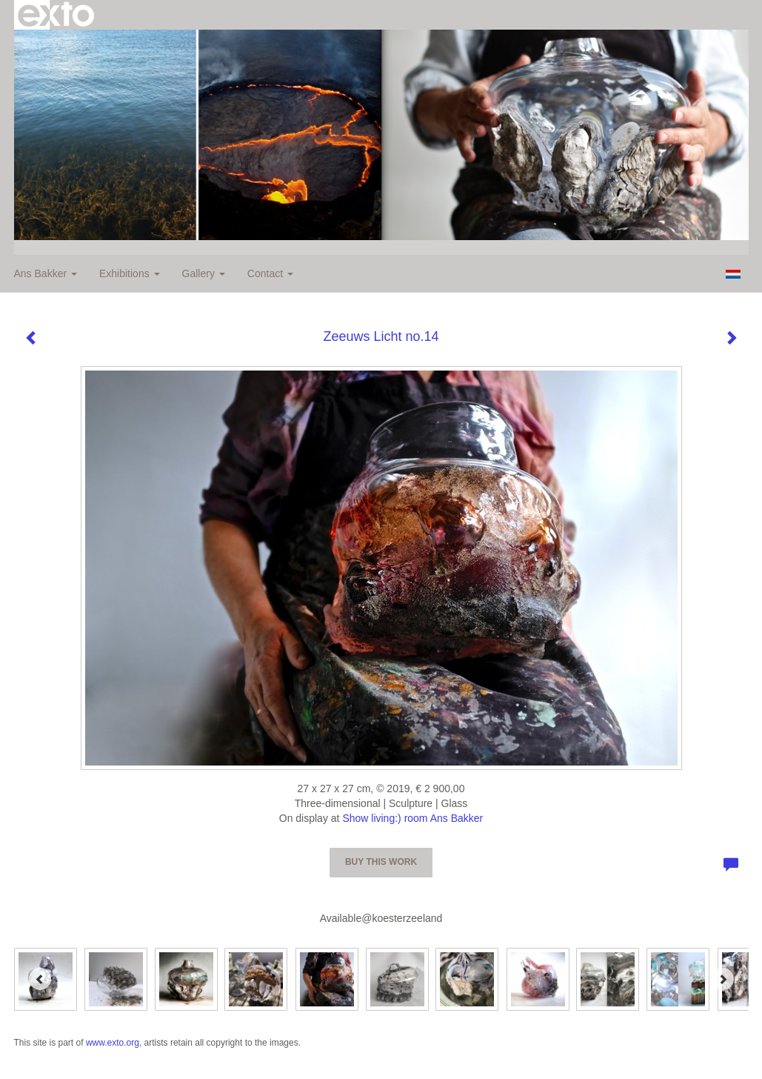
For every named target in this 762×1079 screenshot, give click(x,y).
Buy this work (381, 862)
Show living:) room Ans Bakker (412, 818)
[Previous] (40, 979)
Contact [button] (270, 273)
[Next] (723, 979)
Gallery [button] (203, 273)
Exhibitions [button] (129, 273)
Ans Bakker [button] (45, 273)
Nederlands (733, 274)
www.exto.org (112, 1043)
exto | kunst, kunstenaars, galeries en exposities (56, 15)
